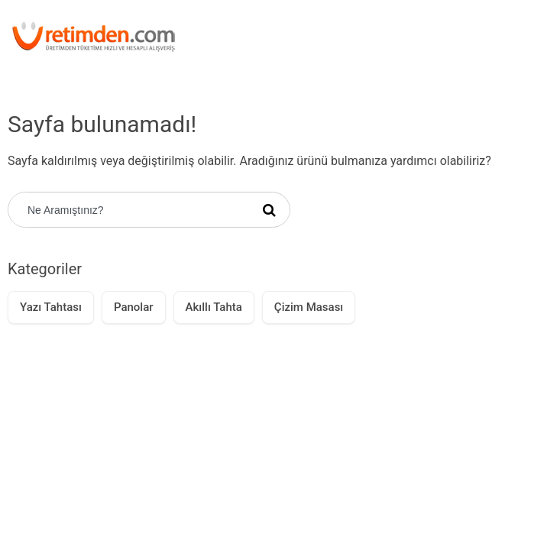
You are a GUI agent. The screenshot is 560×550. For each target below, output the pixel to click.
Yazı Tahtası (51, 307)
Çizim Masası (308, 307)
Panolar (134, 307)
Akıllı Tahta (214, 307)
